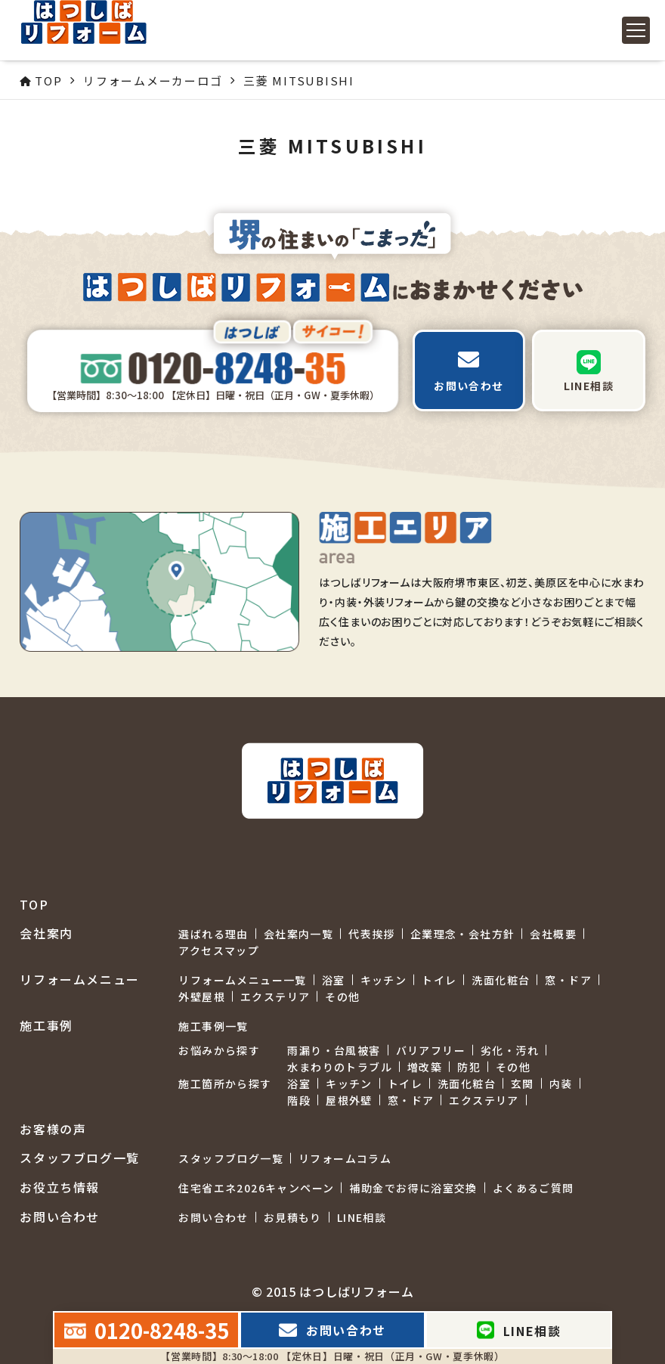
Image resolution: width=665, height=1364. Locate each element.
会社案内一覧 (298, 933)
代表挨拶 (371, 933)
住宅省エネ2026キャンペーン (256, 1187)
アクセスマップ (218, 950)
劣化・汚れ (510, 1050)
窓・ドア (568, 979)
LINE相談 (361, 1217)
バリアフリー (431, 1050)
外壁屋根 (201, 996)
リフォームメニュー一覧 (242, 979)
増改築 (424, 1066)
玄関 (522, 1083)
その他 (342, 996)
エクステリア (275, 996)
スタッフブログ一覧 (230, 1158)
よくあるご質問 (533, 1187)
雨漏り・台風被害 (333, 1050)
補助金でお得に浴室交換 (413, 1187)
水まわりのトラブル (339, 1066)
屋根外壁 (349, 1100)
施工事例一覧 (213, 1026)
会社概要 (553, 933)
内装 (561, 1083)
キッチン (383, 979)
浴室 (333, 979)
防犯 (469, 1066)
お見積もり (293, 1217)
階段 (299, 1100)
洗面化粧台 (501, 979)
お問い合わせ (213, 1217)
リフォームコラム (344, 1158)
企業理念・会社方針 (462, 933)
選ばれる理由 (213, 933)
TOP (34, 905)
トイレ (439, 979)
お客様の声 (53, 1129)
